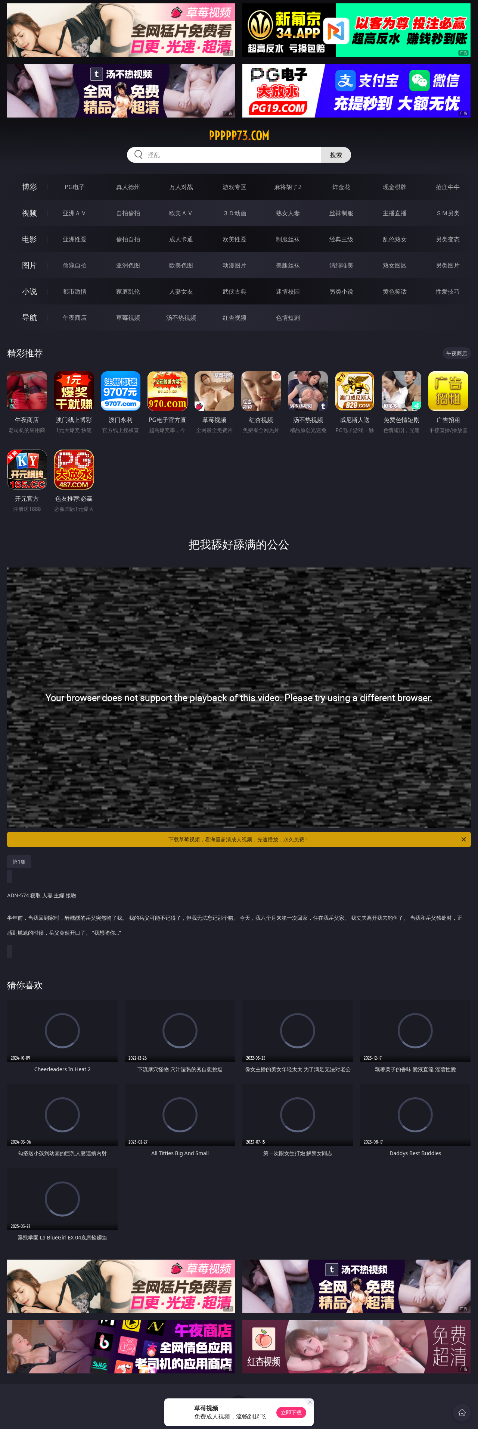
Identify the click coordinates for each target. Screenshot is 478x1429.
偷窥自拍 (75, 265)
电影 (29, 239)
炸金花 (341, 187)
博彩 (29, 187)
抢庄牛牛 (448, 187)
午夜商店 (75, 317)
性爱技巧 (448, 291)
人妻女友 (181, 291)
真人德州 (128, 187)
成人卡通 (181, 239)
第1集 (19, 861)
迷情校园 (288, 291)
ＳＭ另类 (448, 213)
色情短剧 (288, 317)
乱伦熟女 (395, 239)
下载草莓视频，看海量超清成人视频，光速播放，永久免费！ (317, 839)
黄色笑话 (395, 291)
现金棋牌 (395, 187)
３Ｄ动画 (234, 213)
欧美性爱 (234, 239)
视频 (29, 213)
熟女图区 (395, 265)
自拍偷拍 (128, 213)
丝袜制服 (341, 213)
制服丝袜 (288, 239)
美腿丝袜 (288, 265)
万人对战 (181, 187)
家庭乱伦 (128, 291)
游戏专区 (234, 187)
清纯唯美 (341, 265)
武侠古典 (234, 291)
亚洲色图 (128, 265)
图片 (29, 265)
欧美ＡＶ (181, 213)
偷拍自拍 (128, 239)
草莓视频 (128, 317)
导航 (29, 317)
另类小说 (341, 291)
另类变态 (448, 239)
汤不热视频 (181, 317)
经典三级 (341, 239)
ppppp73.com (239, 135)
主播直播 (395, 213)
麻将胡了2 (287, 187)
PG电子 (74, 187)
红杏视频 (234, 317)
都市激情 (75, 291)
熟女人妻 (288, 213)
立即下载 (291, 1412)
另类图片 (448, 265)
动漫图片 (234, 265)
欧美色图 (181, 265)
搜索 (336, 155)
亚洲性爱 (75, 239)
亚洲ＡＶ (75, 213)
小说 (29, 291)
